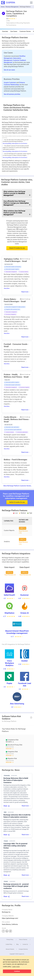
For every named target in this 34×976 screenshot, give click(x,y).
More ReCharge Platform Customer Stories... (17, 513)
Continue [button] (17, 971)
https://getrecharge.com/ (10, 945)
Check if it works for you (17, 275)
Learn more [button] (16, 966)
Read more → (25, 319)
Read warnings (10, 774)
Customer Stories (25, 31)
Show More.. (7, 315)
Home (2, 6)
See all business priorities (12, 94)
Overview (5, 31)
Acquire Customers (10, 82)
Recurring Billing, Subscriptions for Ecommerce (15, 170)
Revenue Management (12, 6)
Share (5, 833)
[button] (31, 2)
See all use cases (9, 70)
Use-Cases (13, 31)
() (8, 21)
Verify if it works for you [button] (17, 526)
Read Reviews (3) (10, 602)
